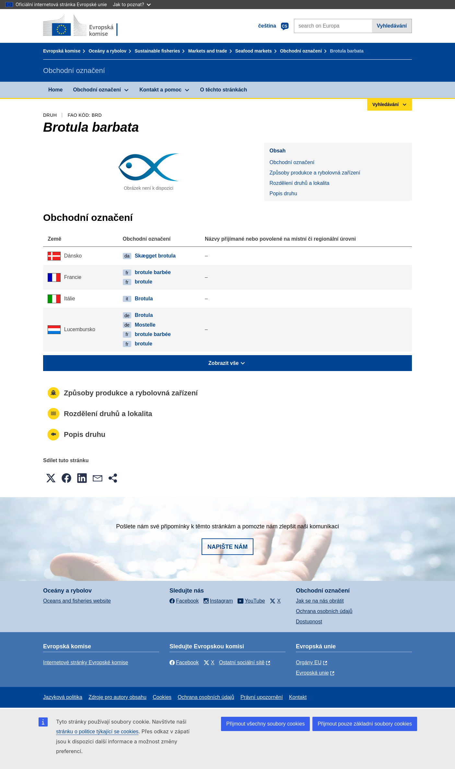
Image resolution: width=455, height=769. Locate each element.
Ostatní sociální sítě (242, 662)
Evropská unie (312, 673)
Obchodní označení (301, 51)
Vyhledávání (392, 26)
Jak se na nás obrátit (320, 601)
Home (55, 89)
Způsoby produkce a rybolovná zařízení (314, 172)
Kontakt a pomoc (160, 89)
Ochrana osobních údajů (324, 611)
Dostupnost (309, 621)
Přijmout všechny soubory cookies (265, 724)
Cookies (162, 697)
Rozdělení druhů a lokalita (299, 183)
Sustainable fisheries (157, 51)
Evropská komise (61, 51)
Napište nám (227, 547)
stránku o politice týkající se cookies (97, 731)
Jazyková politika (62, 697)
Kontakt (298, 697)
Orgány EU (308, 662)
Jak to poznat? (132, 4)
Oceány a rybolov (107, 51)
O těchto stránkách (223, 89)
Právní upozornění (261, 697)
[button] (50, 478)
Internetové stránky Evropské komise (85, 662)
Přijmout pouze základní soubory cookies (365, 724)
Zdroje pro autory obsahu (117, 697)
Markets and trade (207, 51)
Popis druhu (283, 193)
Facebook (184, 662)
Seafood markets (253, 51)
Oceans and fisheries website (77, 601)
